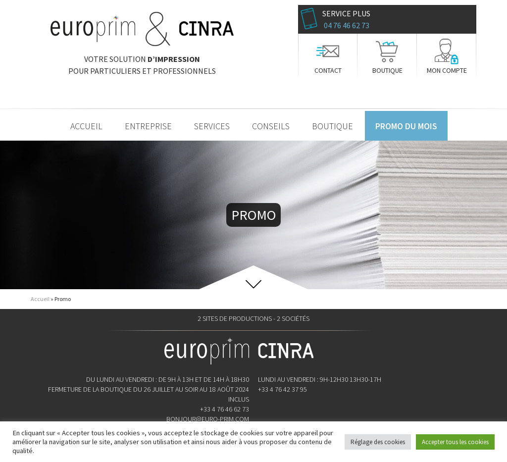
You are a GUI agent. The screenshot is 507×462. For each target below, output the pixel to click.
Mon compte (447, 70)
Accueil (86, 126)
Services (212, 126)
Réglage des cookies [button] (378, 442)
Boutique (387, 70)
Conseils (271, 126)
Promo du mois (406, 126)
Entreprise (148, 126)
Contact (328, 70)
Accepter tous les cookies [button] (455, 442)
